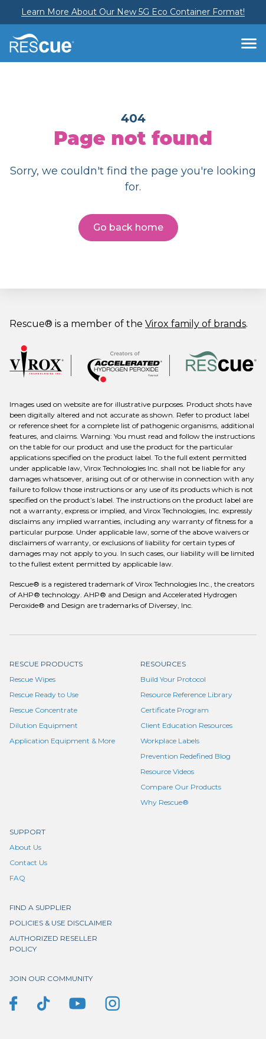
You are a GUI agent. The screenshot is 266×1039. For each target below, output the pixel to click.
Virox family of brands (195, 323)
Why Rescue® (164, 802)
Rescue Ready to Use (43, 694)
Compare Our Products (180, 786)
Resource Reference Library (186, 694)
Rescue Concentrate (43, 709)
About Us (25, 847)
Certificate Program (174, 709)
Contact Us (28, 862)
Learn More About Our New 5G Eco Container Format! (133, 12)
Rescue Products (46, 663)
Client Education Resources (186, 725)
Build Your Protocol (173, 679)
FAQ (17, 877)
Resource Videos (167, 771)
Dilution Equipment (43, 725)
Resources (163, 663)
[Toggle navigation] (249, 43)
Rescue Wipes (32, 679)
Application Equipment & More (62, 740)
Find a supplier (40, 907)
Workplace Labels (169, 740)
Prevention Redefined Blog (185, 756)
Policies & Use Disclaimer (60, 922)
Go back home (128, 227)
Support (27, 831)
